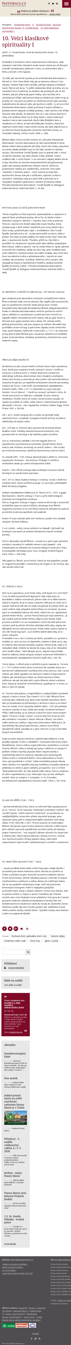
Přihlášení (10, 963)
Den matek (10, 1078)
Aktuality (9, 1044)
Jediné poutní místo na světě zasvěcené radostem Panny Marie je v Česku (14, 1101)
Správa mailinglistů (16, 967)
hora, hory (35, 940)
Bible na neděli (13, 980)
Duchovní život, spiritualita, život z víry (29, 936)
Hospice (31, 1308)
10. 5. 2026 (8, 984)
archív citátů (54, 14)
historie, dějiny (58, 936)
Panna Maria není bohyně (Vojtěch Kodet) (15, 1196)
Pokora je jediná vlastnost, (35, 10)
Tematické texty (22, 24)
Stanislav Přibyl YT (20, 1311)
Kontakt (35, 1333)
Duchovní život (43, 24)
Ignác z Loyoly (51, 940)
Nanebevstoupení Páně (15, 1055)
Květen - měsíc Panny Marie (13, 1174)
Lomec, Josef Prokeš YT (15, 1314)
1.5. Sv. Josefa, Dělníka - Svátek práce (14, 1219)
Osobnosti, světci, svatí (15, 940)
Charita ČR (22, 1308)
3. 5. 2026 (17, 984)
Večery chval (29, 1317)
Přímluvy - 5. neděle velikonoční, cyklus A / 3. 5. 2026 (12, 1145)
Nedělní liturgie (16, 1032)
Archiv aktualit (10, 1243)
